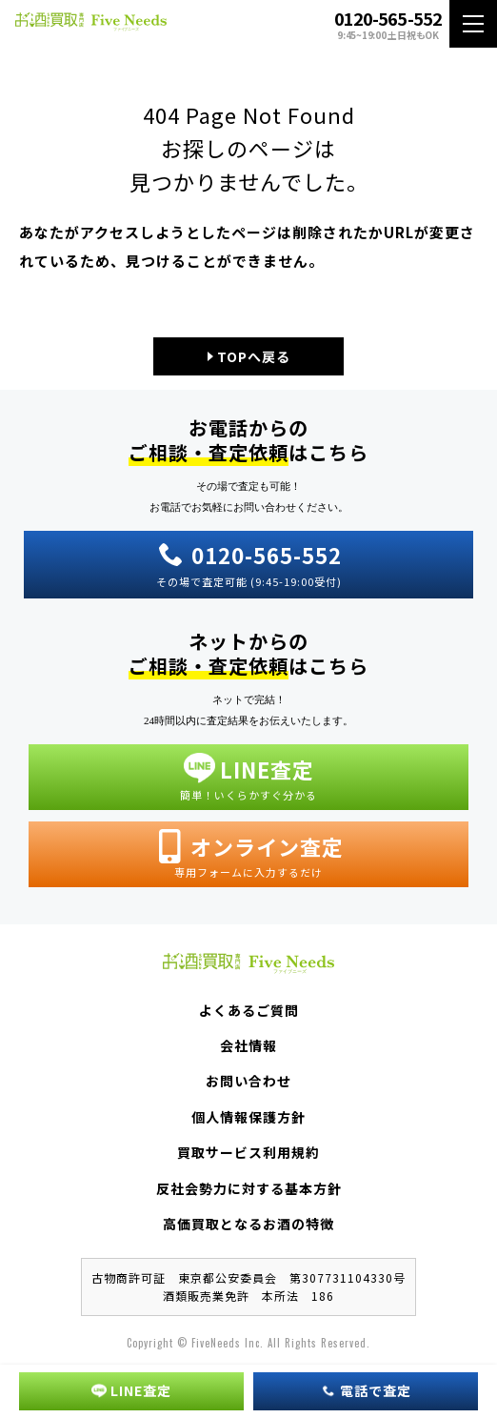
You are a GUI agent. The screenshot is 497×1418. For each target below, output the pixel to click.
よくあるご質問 (249, 1010)
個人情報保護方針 (248, 1116)
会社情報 (248, 1045)
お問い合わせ (248, 1080)
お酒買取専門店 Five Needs (91, 24)
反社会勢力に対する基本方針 (249, 1188)
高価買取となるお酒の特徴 (248, 1223)
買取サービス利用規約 (248, 1152)
